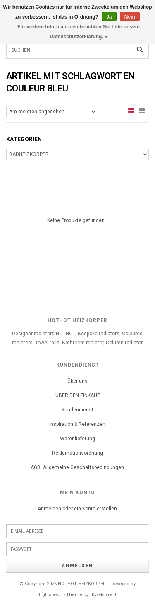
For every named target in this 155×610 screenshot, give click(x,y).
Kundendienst (77, 410)
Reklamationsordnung (77, 453)
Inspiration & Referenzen (77, 424)
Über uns (77, 381)
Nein (129, 17)
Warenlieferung (77, 439)
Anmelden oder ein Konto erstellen (77, 509)
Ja (109, 17)
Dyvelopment (104, 594)
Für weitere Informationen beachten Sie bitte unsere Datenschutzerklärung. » (78, 32)
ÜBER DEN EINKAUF (77, 395)
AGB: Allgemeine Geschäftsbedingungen (77, 467)
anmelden (77, 565)
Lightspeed (49, 594)
